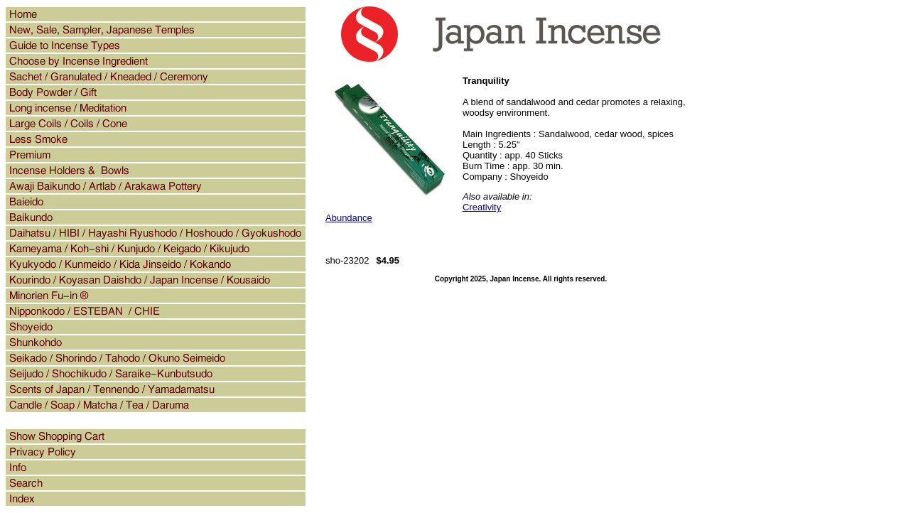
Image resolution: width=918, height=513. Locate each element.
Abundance (348, 217)
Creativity (482, 207)
